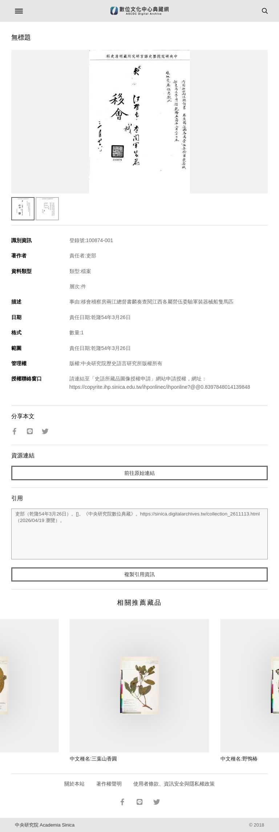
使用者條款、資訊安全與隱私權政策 (174, 784)
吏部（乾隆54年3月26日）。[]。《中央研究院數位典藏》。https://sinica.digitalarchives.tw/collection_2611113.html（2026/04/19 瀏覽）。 (139, 534)
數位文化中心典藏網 (139, 11)
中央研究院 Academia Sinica (44, 825)
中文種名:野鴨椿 (239, 759)
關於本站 (74, 784)
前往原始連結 (139, 473)
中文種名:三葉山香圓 (93, 759)
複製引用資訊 (139, 574)
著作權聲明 (109, 784)
